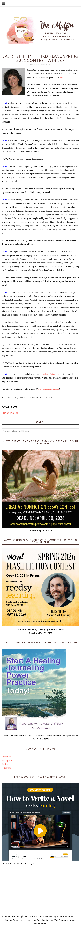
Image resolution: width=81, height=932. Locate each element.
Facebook (6, 756)
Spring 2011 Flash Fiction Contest (35, 397)
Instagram (7, 760)
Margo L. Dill (11, 397)
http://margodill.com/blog (48, 389)
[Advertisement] (40, 890)
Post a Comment (10, 412)
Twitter (5, 764)
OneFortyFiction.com (50, 374)
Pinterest (6, 767)
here (61, 77)
